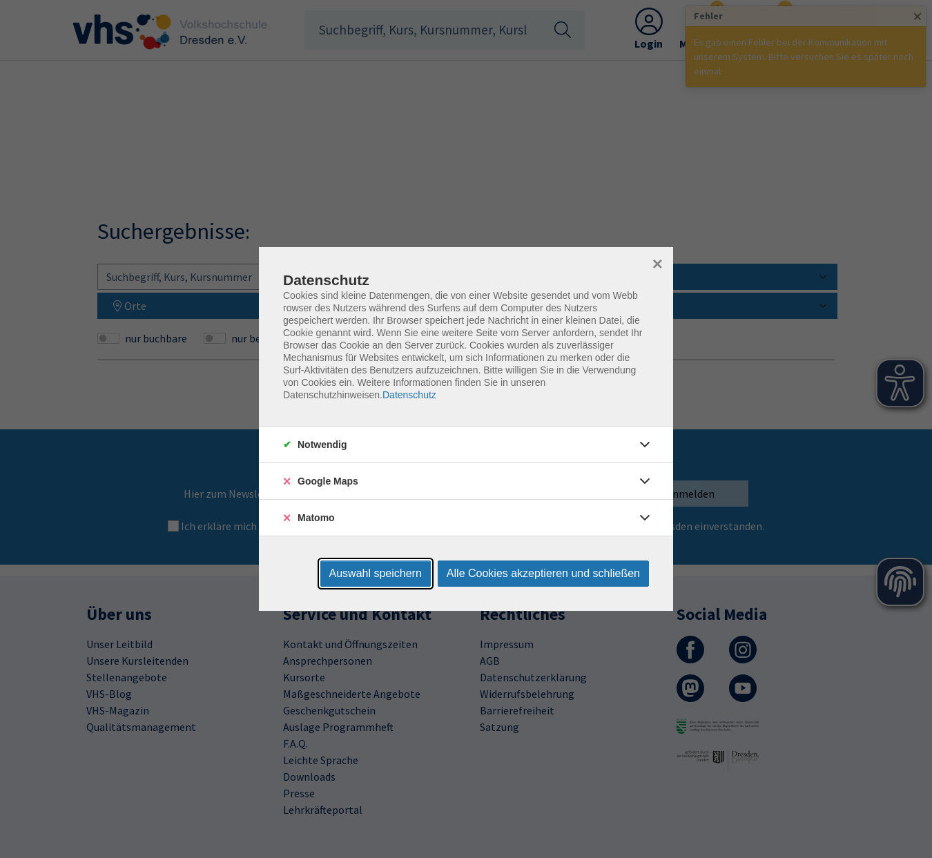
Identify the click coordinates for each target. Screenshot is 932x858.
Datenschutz (409, 394)
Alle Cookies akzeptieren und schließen (543, 573)
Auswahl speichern (375, 573)
